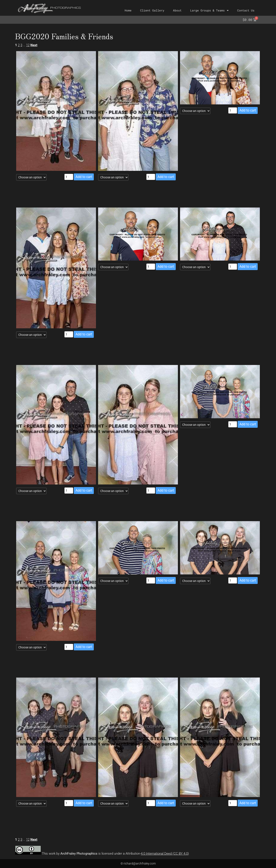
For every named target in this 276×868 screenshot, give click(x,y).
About (177, 10)
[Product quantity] (68, 177)
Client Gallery (152, 10)
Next (33, 45)
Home (128, 10)
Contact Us (245, 10)
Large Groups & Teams (209, 10)
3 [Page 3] (21, 45)
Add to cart (83, 177)
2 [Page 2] (19, 45)
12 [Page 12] (28, 45)
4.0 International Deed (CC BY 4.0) (165, 853)
